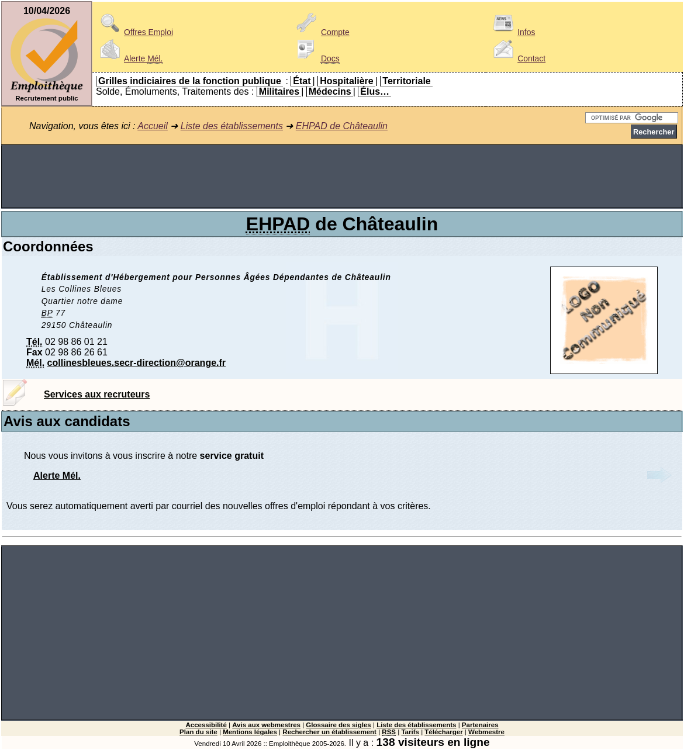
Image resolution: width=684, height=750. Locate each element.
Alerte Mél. (57, 476)
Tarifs (410, 731)
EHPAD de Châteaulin (342, 126)
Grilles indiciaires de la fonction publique (189, 81)
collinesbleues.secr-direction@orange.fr (136, 363)
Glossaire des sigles (338, 724)
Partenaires (480, 724)
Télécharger (443, 731)
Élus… (374, 91)
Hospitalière (347, 81)
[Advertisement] (342, 176)
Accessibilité (205, 724)
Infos (512, 32)
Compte (321, 32)
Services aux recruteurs (97, 394)
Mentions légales (250, 731)
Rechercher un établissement (329, 731)
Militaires (279, 91)
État (301, 81)
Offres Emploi (134, 32)
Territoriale (406, 81)
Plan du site (198, 731)
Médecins (330, 91)
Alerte (129, 58)
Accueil (152, 126)
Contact (517, 58)
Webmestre (486, 731)
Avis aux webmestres (266, 724)
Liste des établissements (232, 126)
